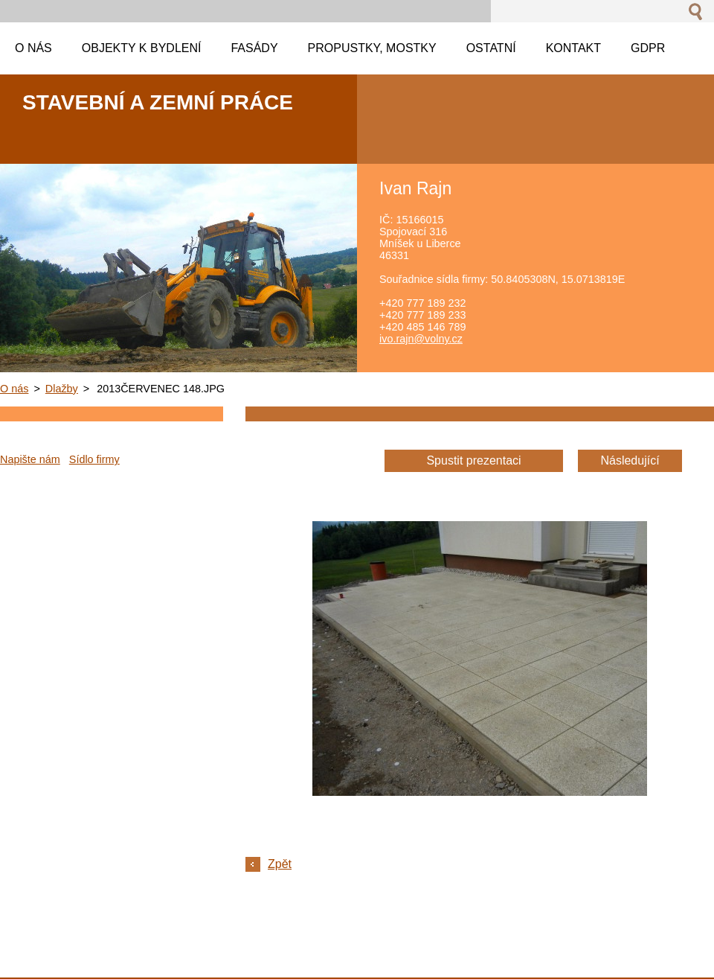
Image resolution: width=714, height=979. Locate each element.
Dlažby (61, 389)
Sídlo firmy (94, 459)
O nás (14, 389)
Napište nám (30, 459)
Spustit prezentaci (473, 460)
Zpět (280, 864)
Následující (629, 460)
